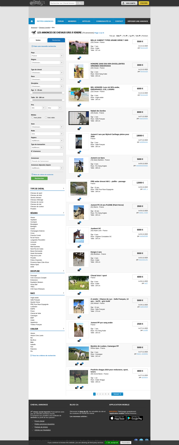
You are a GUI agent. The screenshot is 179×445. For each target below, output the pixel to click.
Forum (61, 21)
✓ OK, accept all (112, 443)
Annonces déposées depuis (41, 165)
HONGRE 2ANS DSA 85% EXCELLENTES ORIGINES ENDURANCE (108, 65)
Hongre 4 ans (96, 252)
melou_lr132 (143, 213)
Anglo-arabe (34, 298)
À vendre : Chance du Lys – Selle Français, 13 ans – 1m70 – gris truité (110, 300)
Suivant (117, 394)
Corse (32, 233)
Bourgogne (34, 224)
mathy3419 (144, 307)
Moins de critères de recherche (43, 174)
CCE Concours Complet (38, 278)
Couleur (47, 329)
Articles (86, 21)
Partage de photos (41, 427)
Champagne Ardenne (37, 231)
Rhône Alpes (34, 264)
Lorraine (33, 244)
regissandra (143, 118)
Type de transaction (38, 144)
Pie (31, 351)
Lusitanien (33, 307)
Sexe (33, 124)
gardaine (145, 377)
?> (38, 108)
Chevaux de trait (35, 204)
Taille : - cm (37, 97)
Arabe (32, 320)
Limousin (33, 242)
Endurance (34, 280)
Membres (72, 21)
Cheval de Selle (35, 313)
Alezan (32, 333)
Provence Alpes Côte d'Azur (39, 262)
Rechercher (39, 178)
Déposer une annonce (138, 21)
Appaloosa (34, 322)
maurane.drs (143, 260)
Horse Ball (33, 284)
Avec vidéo (51, 118)
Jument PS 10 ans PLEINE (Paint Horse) (107, 205)
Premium (145, 36)
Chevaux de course (36, 202)
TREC (32, 287)
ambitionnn (144, 142)
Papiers (33, 137)
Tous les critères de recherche (44, 355)
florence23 (144, 48)
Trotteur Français (36, 324)
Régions (47, 213)
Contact (119, 21)
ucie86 (145, 330)
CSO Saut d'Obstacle (37, 289)
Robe (33, 131)
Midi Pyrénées (35, 247)
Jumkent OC (96, 228)
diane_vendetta (142, 354)
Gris (31, 342)
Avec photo (37, 118)
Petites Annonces (45, 21)
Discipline (34, 83)
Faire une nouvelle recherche (45, 46)
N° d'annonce (36, 151)
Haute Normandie (36, 253)
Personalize (126, 443)
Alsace (32, 217)
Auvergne (33, 222)
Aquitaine (33, 220)
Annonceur (35, 158)
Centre (32, 229)
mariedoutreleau (142, 165)
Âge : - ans (36, 90)
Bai (31, 338)
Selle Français (35, 300)
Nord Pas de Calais (36, 249)
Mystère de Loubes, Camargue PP (105, 346)
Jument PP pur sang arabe (101, 323)
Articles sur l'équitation (43, 430)
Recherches (56, 40)
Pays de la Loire (35, 255)
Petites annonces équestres (44, 424)
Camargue (33, 316)
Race (33, 76)
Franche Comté (35, 235)
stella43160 (144, 236)
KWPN (32, 309)
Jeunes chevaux (35, 197)
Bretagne (33, 226)
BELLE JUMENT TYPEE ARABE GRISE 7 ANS (109, 40)
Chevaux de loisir (36, 195)
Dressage (33, 275)
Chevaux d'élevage (36, 200)
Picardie (33, 258)
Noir (31, 347)
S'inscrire (144, 3)
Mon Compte (130, 3)
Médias (33, 115)
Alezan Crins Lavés (36, 335)
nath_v (145, 189)
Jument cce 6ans (98, 158)
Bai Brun (33, 340)
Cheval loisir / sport (99, 276)
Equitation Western (36, 282)
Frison (32, 311)
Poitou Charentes (36, 260)
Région (33, 59)
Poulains (33, 209)
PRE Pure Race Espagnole (39, 304)
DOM (32, 267)
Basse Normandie (36, 251)
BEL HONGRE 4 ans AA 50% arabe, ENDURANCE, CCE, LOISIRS (105, 88)
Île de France (34, 238)
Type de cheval (36, 69)
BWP (32, 318)
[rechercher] (62, 3)
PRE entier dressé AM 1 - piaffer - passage (108, 181)
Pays (33, 53)
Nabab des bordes (98, 111)
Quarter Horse (35, 302)
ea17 (146, 283)
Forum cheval (39, 421)
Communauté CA (103, 21)
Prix (32, 105)
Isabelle (33, 344)
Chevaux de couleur (37, 206)
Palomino (33, 349)
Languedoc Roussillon (37, 240)
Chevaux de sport (36, 193)
